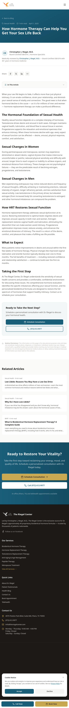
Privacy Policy (21, 687)
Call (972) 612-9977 (34, 485)
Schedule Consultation (34, 322)
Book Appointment (9, 598)
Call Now (18, 704)
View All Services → (9, 569)
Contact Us (6, 594)
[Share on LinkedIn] (22, 74)
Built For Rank (33, 695)
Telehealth (6, 602)
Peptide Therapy (8, 561)
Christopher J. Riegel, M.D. (29, 58)
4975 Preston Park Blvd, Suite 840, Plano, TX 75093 (23, 616)
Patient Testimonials (9, 587)
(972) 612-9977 (34, 329)
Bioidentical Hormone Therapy (14, 546)
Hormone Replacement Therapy (14, 550)
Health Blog (6, 591)
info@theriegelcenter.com (13, 624)
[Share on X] (16, 74)
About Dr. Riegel (8, 583)
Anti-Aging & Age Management (14, 558)
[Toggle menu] (64, 4)
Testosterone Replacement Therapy (15, 554)
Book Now (51, 704)
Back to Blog (8, 18)
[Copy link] (27, 74)
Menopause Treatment (10, 565)
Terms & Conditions (34, 687)
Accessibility (48, 687)
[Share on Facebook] (10, 74)
